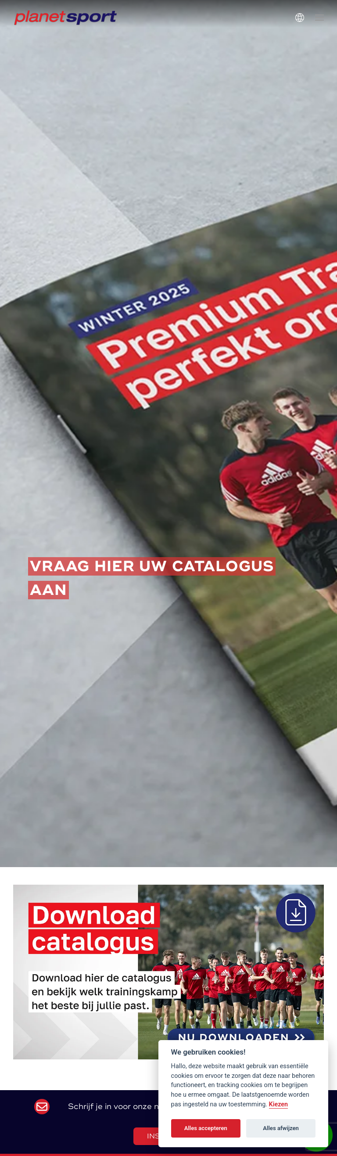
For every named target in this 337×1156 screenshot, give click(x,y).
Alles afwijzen (281, 1128)
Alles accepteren (205, 1128)
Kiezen (278, 1104)
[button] (319, 17)
